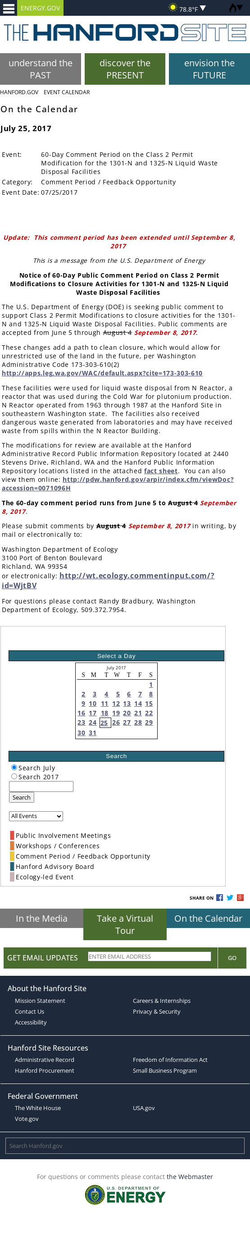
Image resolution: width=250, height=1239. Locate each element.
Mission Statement (40, 1001)
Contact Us (29, 1011)
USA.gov (144, 1108)
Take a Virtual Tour (125, 924)
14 (138, 703)
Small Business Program (165, 1070)
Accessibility (31, 1022)
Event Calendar (67, 92)
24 (92, 722)
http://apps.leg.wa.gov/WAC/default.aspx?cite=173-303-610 (102, 373)
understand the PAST (41, 69)
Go (232, 958)
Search (22, 797)
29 (149, 722)
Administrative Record (44, 1060)
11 (105, 703)
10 (92, 703)
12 (116, 703)
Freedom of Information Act (170, 1060)
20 (127, 713)
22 (149, 713)
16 (81, 713)
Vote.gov (27, 1119)
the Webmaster (190, 1176)
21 (138, 713)
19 (116, 713)
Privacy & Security (157, 1011)
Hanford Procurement (44, 1070)
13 (127, 703)
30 (81, 732)
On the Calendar (208, 918)
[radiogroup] (14, 767)
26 (116, 722)
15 (149, 703)
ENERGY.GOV (40, 8)
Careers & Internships (162, 1001)
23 (81, 722)
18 (105, 713)
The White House (38, 1108)
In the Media (42, 918)
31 (92, 732)
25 (104, 722)
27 (127, 722)
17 (92, 713)
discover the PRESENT (125, 69)
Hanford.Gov (19, 92)
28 (138, 722)
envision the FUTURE (209, 69)
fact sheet (161, 470)
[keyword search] (41, 786)
